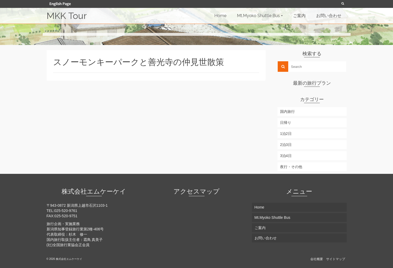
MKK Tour (67, 16)
